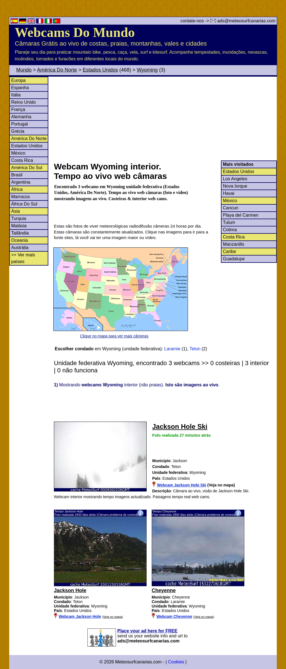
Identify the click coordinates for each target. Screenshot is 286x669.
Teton (194, 348)
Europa (18, 80)
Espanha (20, 87)
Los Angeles (235, 178)
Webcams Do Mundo (75, 32)
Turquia (18, 218)
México (18, 153)
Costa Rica (22, 160)
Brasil (16, 174)
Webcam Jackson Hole (80, 616)
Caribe (229, 251)
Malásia (19, 225)
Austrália (19, 247)
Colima (230, 229)
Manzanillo (233, 244)
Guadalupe (234, 258)
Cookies (176, 661)
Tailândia (20, 233)
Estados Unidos (100, 70)
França (18, 109)
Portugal (19, 124)
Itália (16, 95)
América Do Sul (26, 167)
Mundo (24, 70)
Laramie (172, 348)
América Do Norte (57, 70)
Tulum (229, 222)
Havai (228, 193)
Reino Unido (23, 102)
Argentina (20, 182)
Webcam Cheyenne (174, 616)
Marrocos (20, 196)
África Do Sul (24, 204)
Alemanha (21, 116)
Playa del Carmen (240, 215)
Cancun (230, 207)
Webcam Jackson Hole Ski (181, 485)
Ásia (15, 211)
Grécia (17, 131)
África (17, 189)
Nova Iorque (235, 186)
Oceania (19, 240)
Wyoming (147, 70)
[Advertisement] (165, 118)
